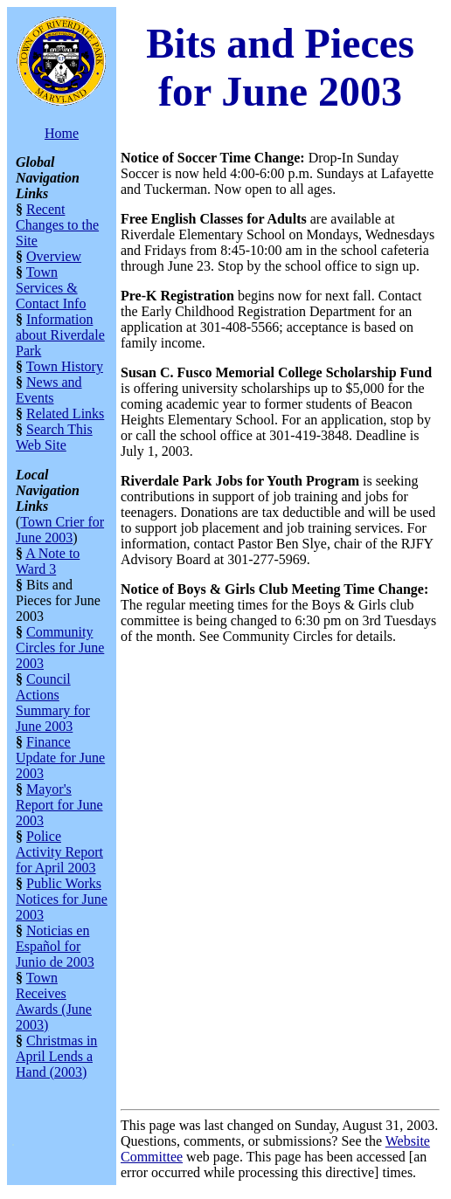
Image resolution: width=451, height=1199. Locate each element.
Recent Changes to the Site (57, 225)
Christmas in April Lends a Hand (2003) (56, 1056)
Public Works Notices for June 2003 (62, 899)
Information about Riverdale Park (60, 335)
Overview (53, 256)
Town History (64, 366)
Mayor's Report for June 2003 (59, 805)
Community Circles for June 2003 (60, 647)
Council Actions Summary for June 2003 (53, 703)
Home (62, 133)
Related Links (65, 413)
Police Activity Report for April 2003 (59, 852)
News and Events (49, 390)
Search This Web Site (54, 437)
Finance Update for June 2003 (60, 757)
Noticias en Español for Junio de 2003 (55, 946)
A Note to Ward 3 (48, 561)
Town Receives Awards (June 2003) (54, 1001)
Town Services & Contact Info (51, 288)
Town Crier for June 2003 (60, 529)
